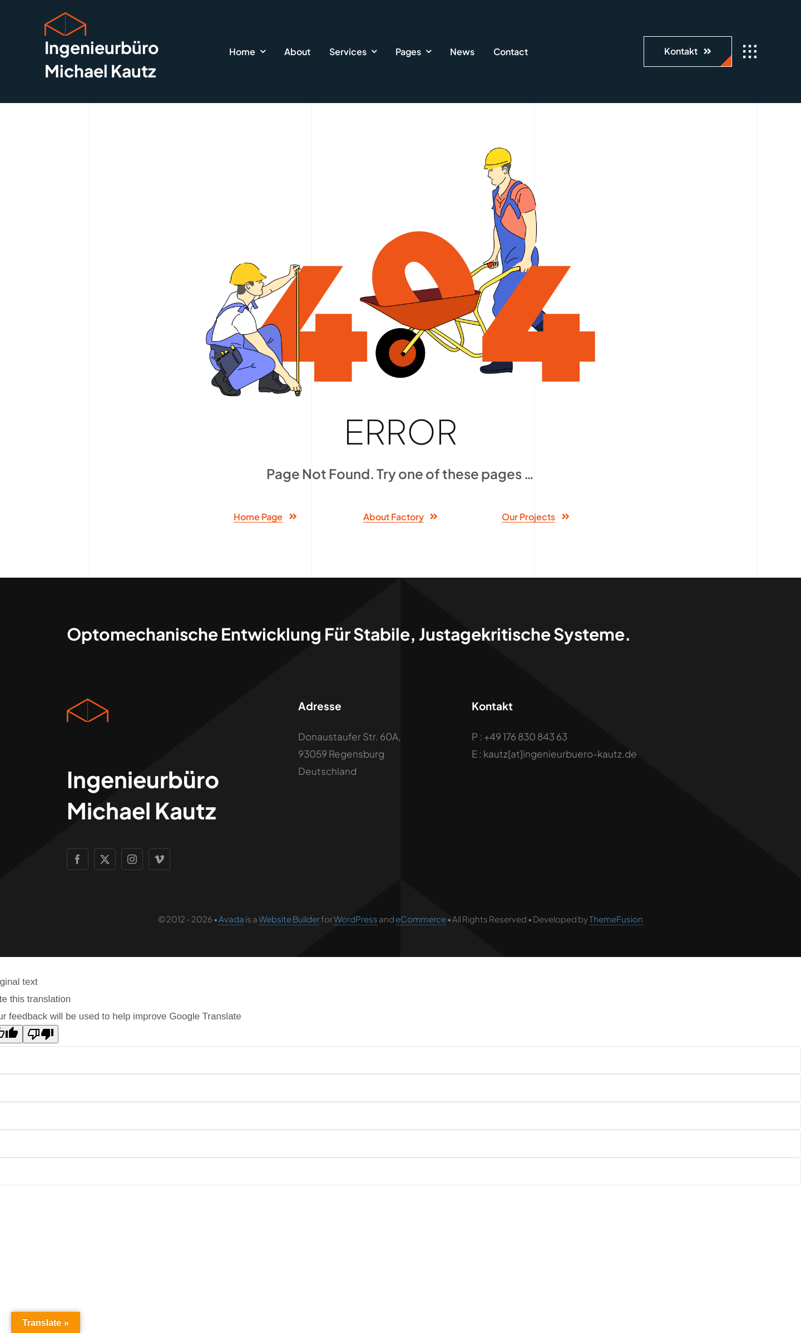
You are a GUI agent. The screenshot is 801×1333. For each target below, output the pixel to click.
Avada (231, 919)
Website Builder (289, 919)
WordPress (356, 919)
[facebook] (77, 859)
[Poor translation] (40, 1034)
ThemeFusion (616, 919)
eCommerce (420, 919)
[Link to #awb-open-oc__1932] (749, 51)
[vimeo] (159, 859)
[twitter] (105, 859)
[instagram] (132, 859)
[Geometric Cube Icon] (65, 17)
